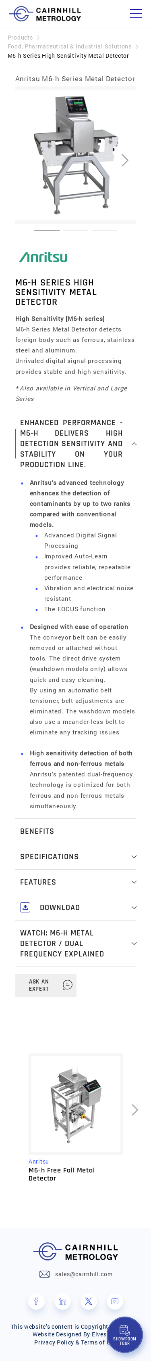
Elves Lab (105, 1334)
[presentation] (125, 160)
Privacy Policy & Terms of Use (75, 1342)
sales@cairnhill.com (83, 1274)
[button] (47, 231)
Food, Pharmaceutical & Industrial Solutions (70, 46)
